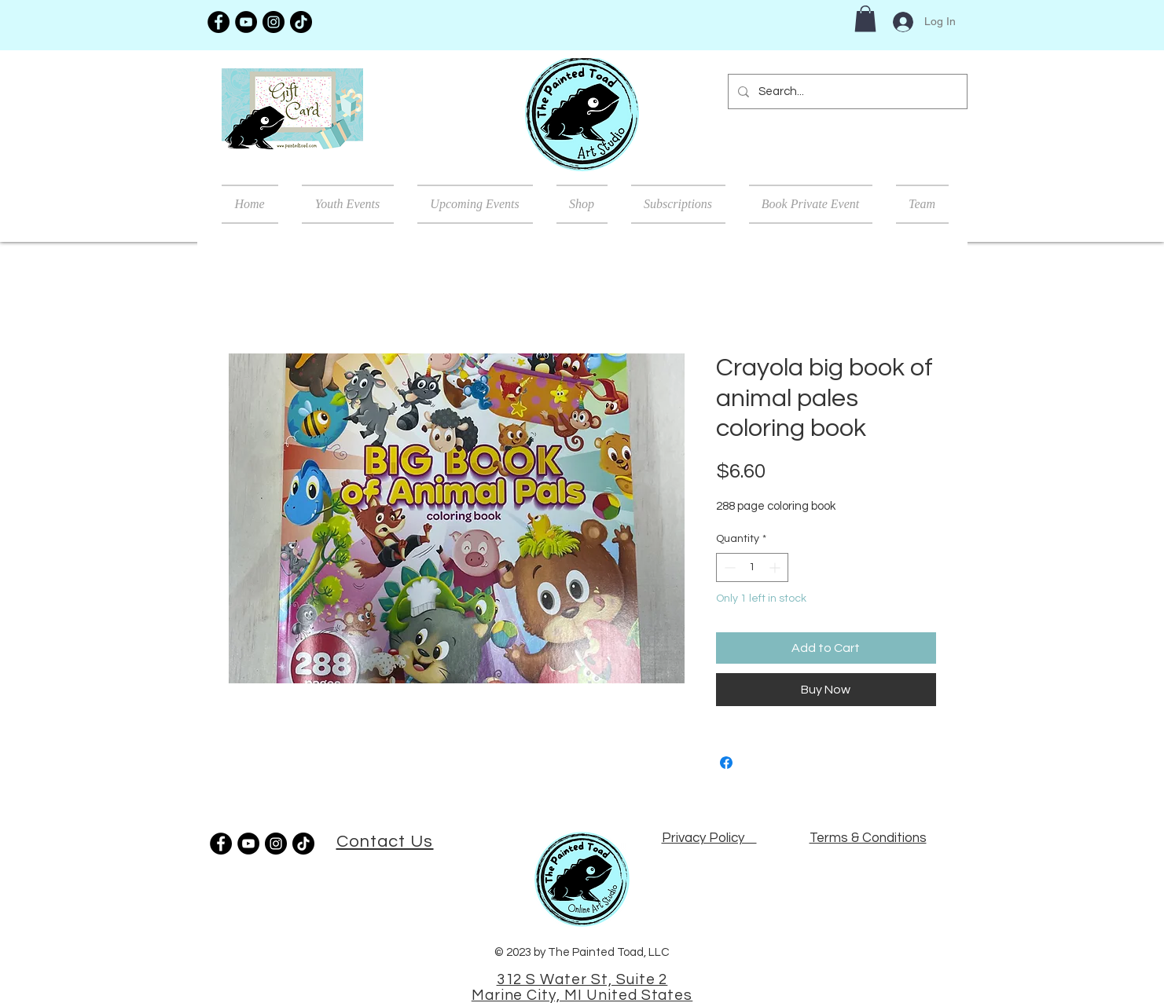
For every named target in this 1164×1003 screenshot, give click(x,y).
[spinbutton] (752, 567)
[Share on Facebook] (726, 762)
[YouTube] (246, 22)
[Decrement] (728, 567)
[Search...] (846, 91)
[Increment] (776, 567)
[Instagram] (274, 22)
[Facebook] (218, 22)
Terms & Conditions (868, 838)
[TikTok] (301, 22)
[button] (865, 18)
